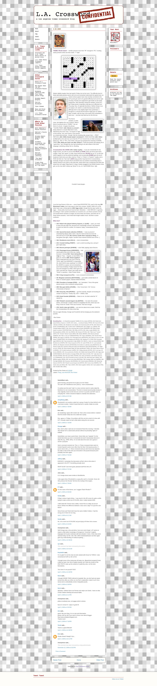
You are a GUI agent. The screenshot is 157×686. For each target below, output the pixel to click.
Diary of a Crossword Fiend (40, 82)
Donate (37, 39)
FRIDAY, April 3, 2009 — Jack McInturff (71, 32)
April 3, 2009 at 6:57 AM (64, 396)
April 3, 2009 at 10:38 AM (65, 540)
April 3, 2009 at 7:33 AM (64, 422)
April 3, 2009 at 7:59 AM (64, 483)
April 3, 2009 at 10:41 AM (65, 548)
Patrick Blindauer (38, 103)
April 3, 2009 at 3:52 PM (64, 607)
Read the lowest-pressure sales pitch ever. (116, 81)
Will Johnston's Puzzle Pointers (40, 129)
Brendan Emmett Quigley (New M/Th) (40, 138)
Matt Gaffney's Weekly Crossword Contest (41, 149)
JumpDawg (61, 400)
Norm (59, 576)
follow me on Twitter (118, 679)
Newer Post (57, 660)
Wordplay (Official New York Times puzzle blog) (40, 93)
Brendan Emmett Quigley (40, 99)
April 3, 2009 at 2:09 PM (64, 584)
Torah (59, 625)
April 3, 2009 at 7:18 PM (64, 621)
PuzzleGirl (61, 552)
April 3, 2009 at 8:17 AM (64, 515)
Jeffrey (60, 459)
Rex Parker (74, 372)
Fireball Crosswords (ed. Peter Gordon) (40, 143)
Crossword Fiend (80, 429)
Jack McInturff (66, 372)
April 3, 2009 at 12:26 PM (65, 572)
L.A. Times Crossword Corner (41, 113)
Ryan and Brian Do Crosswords (40, 109)
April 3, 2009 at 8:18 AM (64, 524)
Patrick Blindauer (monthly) (38, 154)
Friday (59, 372)
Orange (60, 426)
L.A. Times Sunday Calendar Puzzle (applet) (40, 67)
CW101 (37, 36)
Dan (59, 634)
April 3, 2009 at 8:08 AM (64, 492)
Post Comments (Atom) (82, 666)
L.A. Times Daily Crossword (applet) (41, 61)
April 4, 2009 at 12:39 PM (65, 630)
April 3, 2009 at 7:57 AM (64, 469)
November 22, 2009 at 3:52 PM (67, 647)
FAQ (36, 34)
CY (58, 487)
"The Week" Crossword (38, 159)
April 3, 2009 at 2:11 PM (64, 595)
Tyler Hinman (39, 106)
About (37, 31)
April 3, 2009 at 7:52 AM (64, 455)
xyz (59, 544)
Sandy (60, 496)
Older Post (100, 660)
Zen (59, 611)
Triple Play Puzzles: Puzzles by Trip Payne (41, 164)
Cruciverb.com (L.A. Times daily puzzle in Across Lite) (40, 55)
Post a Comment (60, 651)
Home (79, 660)
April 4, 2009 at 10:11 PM (65, 639)
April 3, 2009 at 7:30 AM (64, 406)
